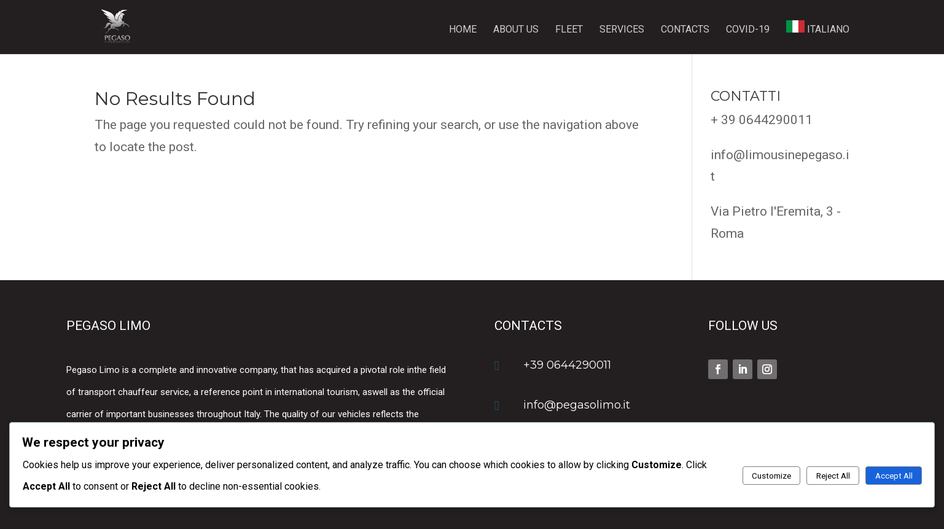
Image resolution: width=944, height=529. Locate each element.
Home (463, 30)
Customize (771, 475)
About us (516, 30)
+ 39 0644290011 (762, 119)
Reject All (833, 475)
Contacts (685, 30)
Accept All (894, 475)
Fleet (569, 30)
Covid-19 (748, 30)
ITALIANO (817, 27)
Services (621, 30)
